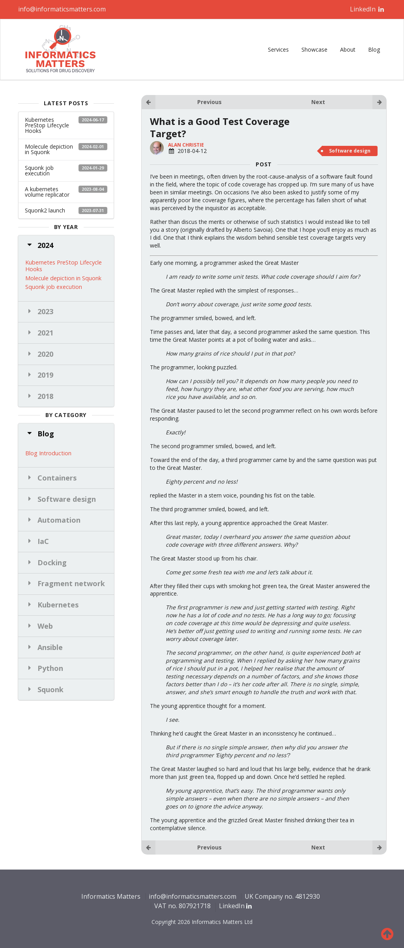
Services (278, 49)
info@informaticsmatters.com (62, 9)
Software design (349, 150)
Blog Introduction (48, 452)
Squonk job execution (66, 170)
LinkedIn (367, 9)
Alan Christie (186, 145)
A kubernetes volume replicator (66, 191)
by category (65, 415)
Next (349, 102)
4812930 (307, 896)
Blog (374, 49)
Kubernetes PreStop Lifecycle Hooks (66, 125)
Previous (181, 102)
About (347, 49)
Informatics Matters (110, 896)
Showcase (314, 49)
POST (264, 164)
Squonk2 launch (66, 210)
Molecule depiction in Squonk (66, 149)
